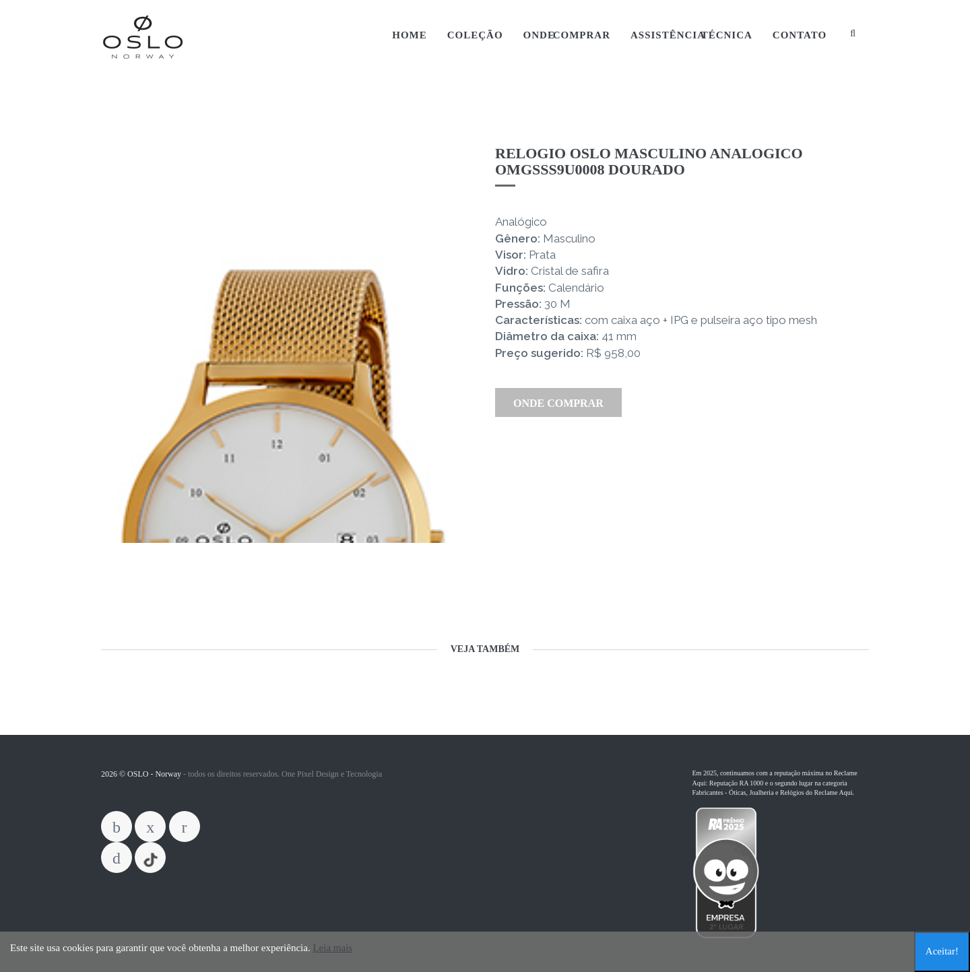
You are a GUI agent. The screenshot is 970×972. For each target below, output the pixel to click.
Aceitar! (942, 951)
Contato (800, 35)
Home (409, 35)
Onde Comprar (566, 35)
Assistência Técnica (691, 35)
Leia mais (332, 947)
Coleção (475, 35)
